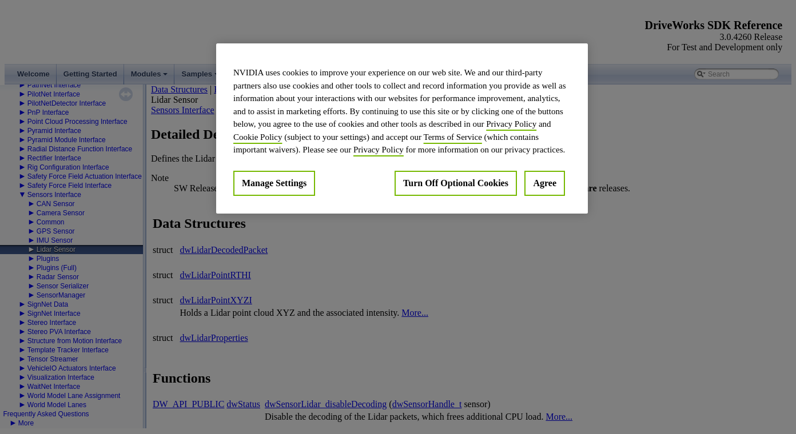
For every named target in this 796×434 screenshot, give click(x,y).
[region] (402, 128)
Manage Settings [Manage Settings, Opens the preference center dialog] (274, 183)
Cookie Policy (257, 137)
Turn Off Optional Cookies (455, 183)
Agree (544, 183)
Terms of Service (453, 137)
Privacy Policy (511, 123)
